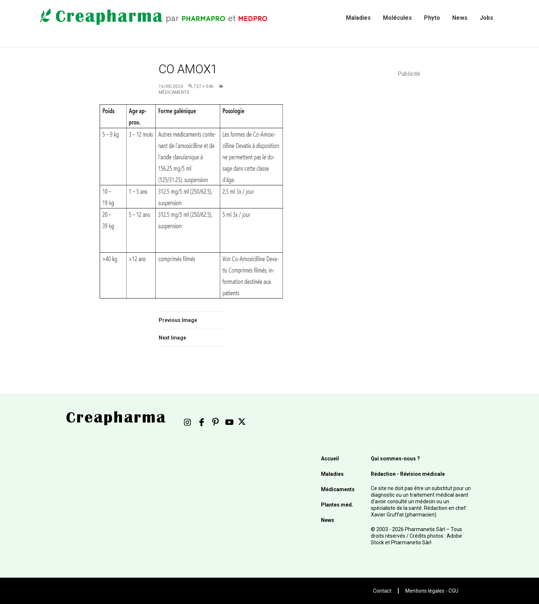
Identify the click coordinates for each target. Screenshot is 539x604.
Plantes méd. (337, 505)
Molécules (397, 17)
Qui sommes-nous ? (395, 459)
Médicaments (338, 489)
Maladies (358, 17)
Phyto (432, 17)
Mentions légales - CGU (431, 591)
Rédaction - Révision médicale (408, 474)
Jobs (486, 17)
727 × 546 (204, 86)
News (460, 17)
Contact (382, 591)
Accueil (330, 459)
